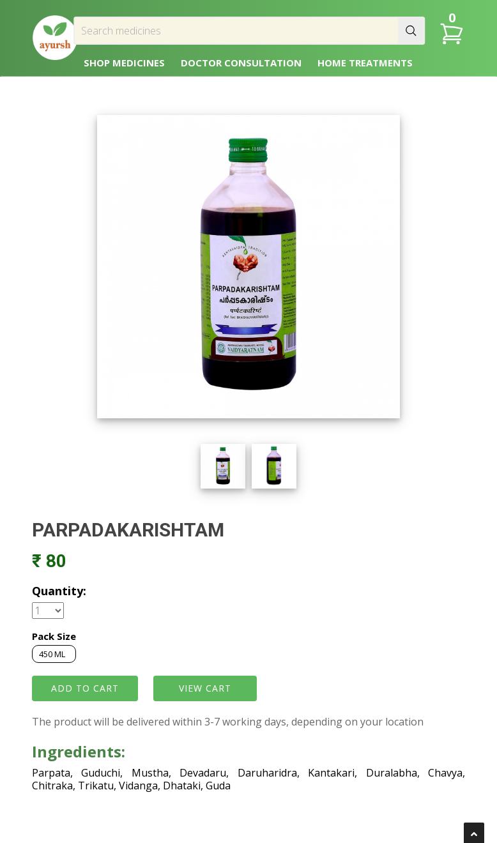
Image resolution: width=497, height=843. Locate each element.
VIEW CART (205, 688)
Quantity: (59, 590)
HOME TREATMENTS (365, 62)
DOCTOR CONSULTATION (241, 62)
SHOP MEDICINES (124, 62)
